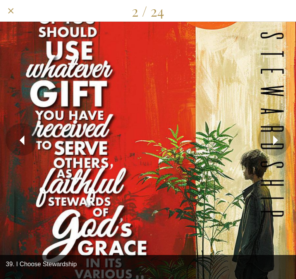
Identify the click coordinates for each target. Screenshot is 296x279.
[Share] (245, 11)
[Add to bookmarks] (285, 11)
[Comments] (265, 11)
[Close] (10, 11)
